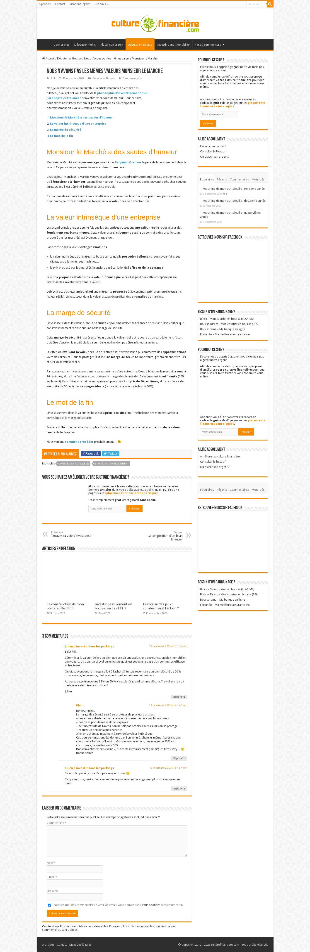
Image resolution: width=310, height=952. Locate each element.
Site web (52, 891)
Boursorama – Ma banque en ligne (222, 329)
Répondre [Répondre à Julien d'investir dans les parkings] (179, 696)
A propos (45, 4)
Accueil (45, 44)
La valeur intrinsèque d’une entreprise (78, 123)
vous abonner (151, 905)
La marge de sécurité (65, 129)
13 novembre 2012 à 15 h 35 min (168, 646)
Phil (53, 78)
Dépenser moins (85, 44)
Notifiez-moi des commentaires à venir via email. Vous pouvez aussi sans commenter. (115, 905)
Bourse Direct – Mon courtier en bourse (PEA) (229, 324)
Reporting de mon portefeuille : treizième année (234, 188)
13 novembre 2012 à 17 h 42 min (168, 705)
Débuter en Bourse (140, 44)
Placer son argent (112, 44)
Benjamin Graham (128, 162)
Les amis (100, 4)
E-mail (52, 877)
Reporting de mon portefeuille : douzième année (234, 200)
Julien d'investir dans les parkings (89, 646)
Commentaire (57, 822)
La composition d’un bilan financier (159, 536)
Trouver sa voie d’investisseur (74, 534)
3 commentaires (132, 78)
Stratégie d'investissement (111, 463)
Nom (51, 862)
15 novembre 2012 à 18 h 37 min (168, 767)
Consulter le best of (212, 151)
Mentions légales (80, 4)
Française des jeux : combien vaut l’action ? (161, 606)
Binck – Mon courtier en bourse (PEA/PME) (227, 318)
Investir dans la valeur (74, 463)
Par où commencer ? (208, 44)
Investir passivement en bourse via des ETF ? (113, 606)
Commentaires (239, 179)
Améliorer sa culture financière (220, 456)
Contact (60, 4)
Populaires (207, 179)
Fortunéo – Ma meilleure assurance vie (225, 334)
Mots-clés (258, 179)
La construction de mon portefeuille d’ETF (65, 606)
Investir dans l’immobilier (173, 44)
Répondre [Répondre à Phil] (179, 758)
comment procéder (79, 441)
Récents (222, 179)
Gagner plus (61, 44)
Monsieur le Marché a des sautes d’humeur (81, 117)
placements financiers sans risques (132, 493)
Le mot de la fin (61, 135)
